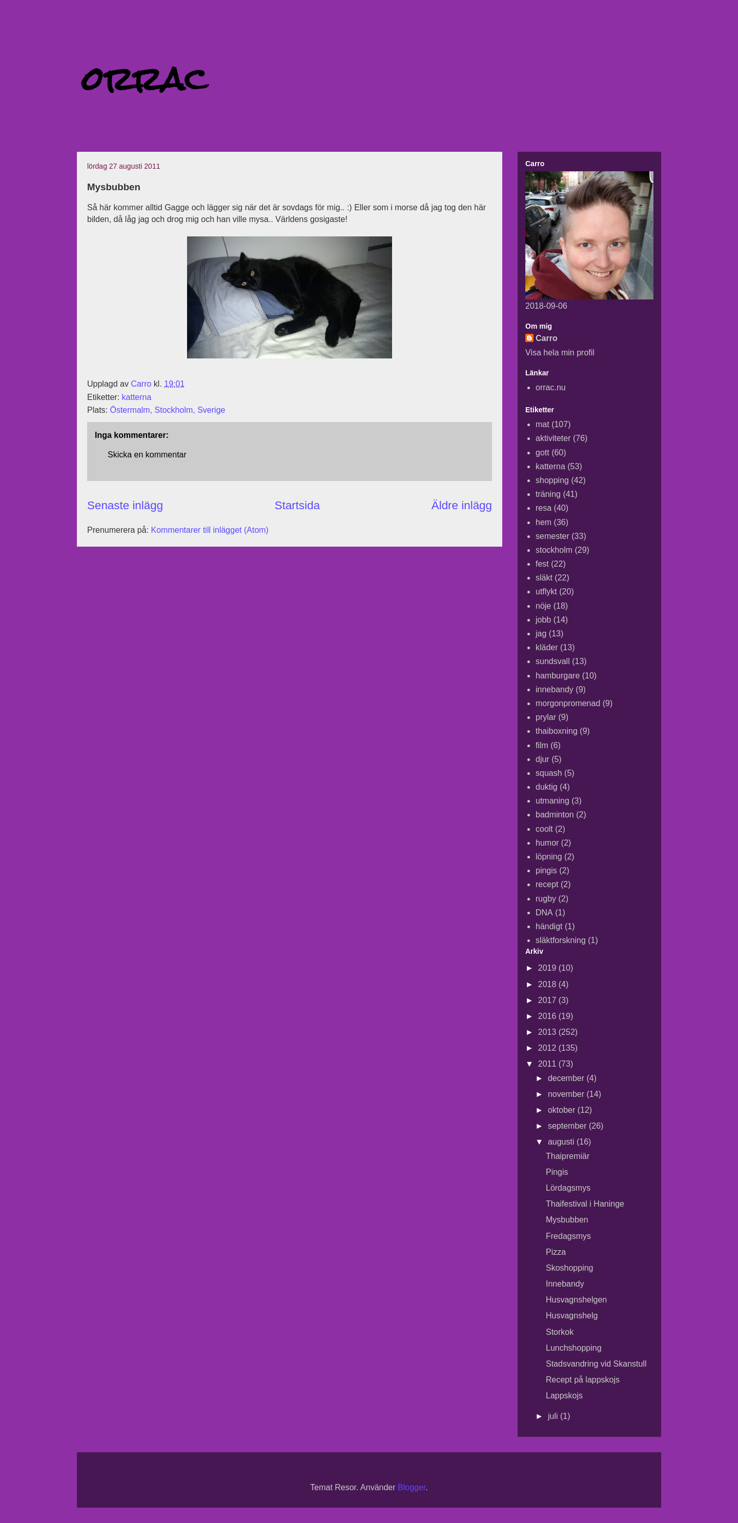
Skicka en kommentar (147, 454)
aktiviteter (553, 438)
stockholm (554, 550)
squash (549, 773)
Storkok (559, 1332)
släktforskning (561, 940)
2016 (548, 1016)
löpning (549, 856)
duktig (547, 787)
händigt (549, 926)
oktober (563, 1110)
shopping (552, 480)
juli (554, 1416)
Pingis (557, 1172)
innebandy (554, 689)
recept (547, 884)
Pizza (556, 1252)
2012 (548, 1048)
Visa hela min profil (559, 352)
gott (542, 452)
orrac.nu (551, 387)
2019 (548, 968)
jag (541, 633)
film (542, 745)
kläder (547, 647)
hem (543, 522)
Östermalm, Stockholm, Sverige (167, 410)
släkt (544, 577)
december (567, 1078)
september (568, 1125)
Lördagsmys (568, 1188)
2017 (548, 1000)
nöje (543, 606)
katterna (137, 397)
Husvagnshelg (572, 1315)
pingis (546, 870)
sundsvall (553, 661)
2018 (548, 984)
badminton (555, 814)
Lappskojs (564, 1395)
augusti (562, 1141)
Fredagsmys (568, 1236)
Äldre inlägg (462, 505)
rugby (546, 898)
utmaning (552, 800)
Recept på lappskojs (583, 1379)
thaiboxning (557, 731)
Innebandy (565, 1283)
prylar (546, 717)
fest (542, 563)
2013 (548, 1032)
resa (543, 508)
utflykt (546, 591)
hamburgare (558, 675)
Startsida (297, 505)
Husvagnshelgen (576, 1299)
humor (547, 842)
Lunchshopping (574, 1348)
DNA (544, 912)
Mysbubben (567, 1219)
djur (542, 759)
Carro (547, 338)
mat (542, 424)
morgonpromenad (568, 703)
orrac (144, 79)
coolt (544, 829)
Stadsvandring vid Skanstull (596, 1363)
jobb (543, 619)
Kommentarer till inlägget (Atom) (210, 530)
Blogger (411, 1487)
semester (552, 536)
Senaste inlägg (125, 505)
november (567, 1094)
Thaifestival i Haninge (585, 1203)
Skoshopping (569, 1268)
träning (548, 494)
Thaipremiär (567, 1156)
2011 (548, 1063)
